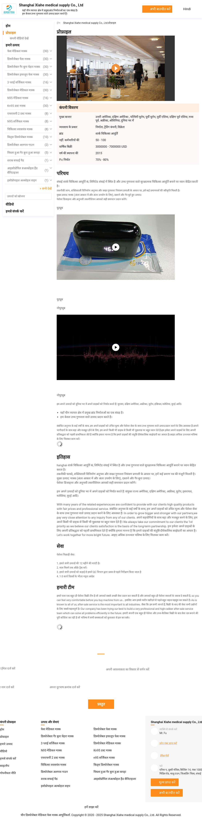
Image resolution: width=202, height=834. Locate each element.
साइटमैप (4, 766)
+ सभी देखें (46, 188)
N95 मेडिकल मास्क (27, 98)
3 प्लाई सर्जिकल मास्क (27, 82)
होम (8, 26)
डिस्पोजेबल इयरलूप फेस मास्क (27, 74)
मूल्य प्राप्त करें (167, 782)
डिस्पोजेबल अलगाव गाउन (27, 145)
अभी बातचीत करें (160, 9)
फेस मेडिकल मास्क (27, 51)
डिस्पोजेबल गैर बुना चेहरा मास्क (27, 67)
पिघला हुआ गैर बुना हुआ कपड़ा (27, 153)
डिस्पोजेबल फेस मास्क (27, 59)
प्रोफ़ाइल (11, 33)
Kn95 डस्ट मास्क (27, 106)
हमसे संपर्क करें (15, 211)
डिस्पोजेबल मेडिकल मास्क (27, 90)
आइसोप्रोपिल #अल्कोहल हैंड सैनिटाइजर (27, 170)
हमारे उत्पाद (12, 45)
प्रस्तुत (101, 704)
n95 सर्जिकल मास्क (27, 121)
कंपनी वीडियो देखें (19, 38)
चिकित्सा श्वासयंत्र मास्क (27, 129)
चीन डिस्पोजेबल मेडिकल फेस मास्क (39, 815)
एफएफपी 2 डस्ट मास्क (27, 113)
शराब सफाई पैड (27, 160)
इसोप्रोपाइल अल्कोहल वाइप (27, 180)
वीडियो (10, 204)
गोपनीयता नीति (8, 773)
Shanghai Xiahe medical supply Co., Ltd (51, 5)
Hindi (187, 9)
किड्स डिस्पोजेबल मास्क (27, 137)
